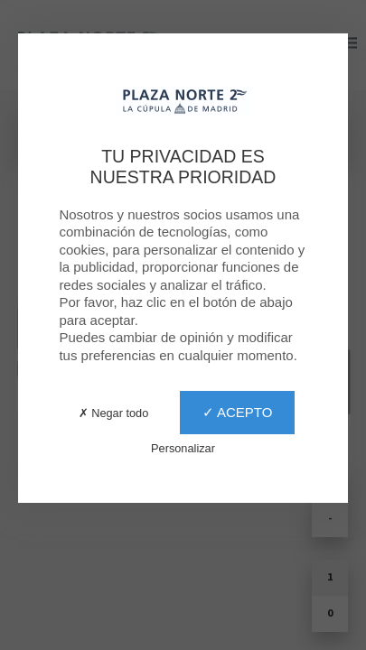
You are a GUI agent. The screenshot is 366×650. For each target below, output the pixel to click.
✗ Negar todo (114, 413)
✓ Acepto (237, 412)
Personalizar (183, 448)
